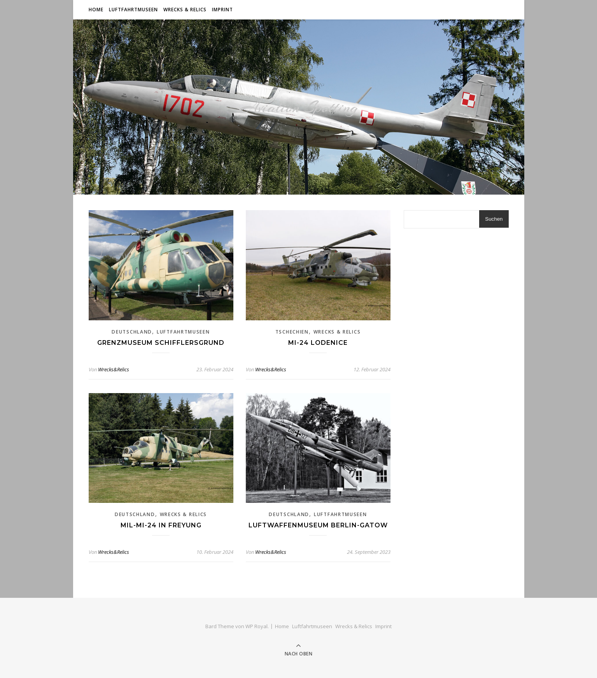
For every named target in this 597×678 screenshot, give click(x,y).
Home (96, 9)
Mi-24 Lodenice (318, 342)
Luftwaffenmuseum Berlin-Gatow (318, 525)
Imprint (222, 9)
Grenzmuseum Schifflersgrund (160, 342)
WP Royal (256, 626)
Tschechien (292, 331)
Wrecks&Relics (113, 369)
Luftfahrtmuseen (133, 9)
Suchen (493, 219)
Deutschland (132, 331)
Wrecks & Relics (185, 9)
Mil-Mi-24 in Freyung (161, 525)
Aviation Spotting (298, 107)
